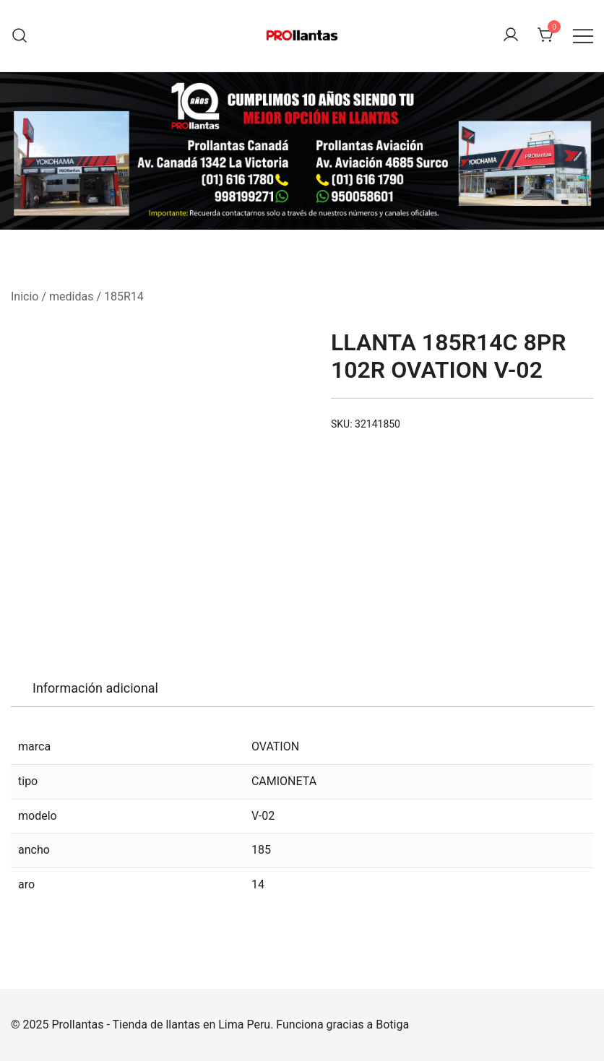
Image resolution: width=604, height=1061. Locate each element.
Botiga (392, 1024)
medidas (71, 296)
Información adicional (95, 688)
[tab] (95, 688)
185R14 (124, 296)
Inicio (24, 296)
